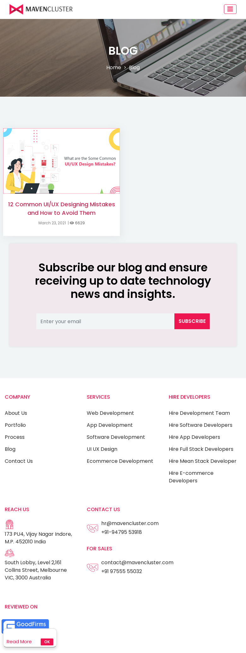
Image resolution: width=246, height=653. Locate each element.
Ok (47, 641)
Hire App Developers (194, 437)
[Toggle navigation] (230, 9)
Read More (19, 641)
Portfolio (15, 425)
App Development (110, 425)
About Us (16, 413)
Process (15, 437)
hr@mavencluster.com (130, 523)
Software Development (116, 437)
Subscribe (192, 321)
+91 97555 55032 (121, 571)
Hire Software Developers (200, 425)
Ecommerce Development (120, 461)
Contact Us (19, 461)
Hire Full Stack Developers (201, 449)
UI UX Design (102, 449)
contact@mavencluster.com (137, 562)
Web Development (110, 413)
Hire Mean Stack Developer (203, 461)
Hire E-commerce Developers (191, 476)
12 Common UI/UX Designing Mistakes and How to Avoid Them (61, 208)
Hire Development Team (199, 413)
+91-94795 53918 (121, 532)
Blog (10, 449)
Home (113, 67)
